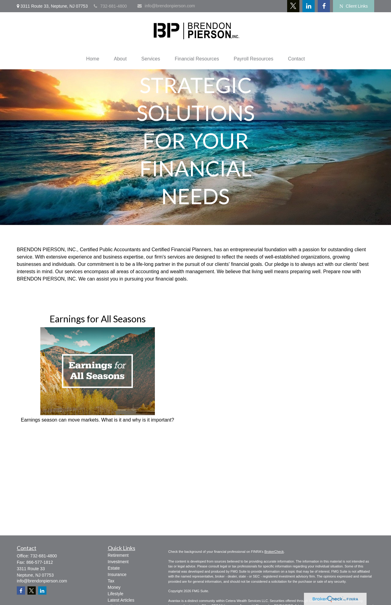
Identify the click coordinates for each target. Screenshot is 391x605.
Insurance (117, 574)
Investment (118, 561)
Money (114, 587)
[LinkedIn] (308, 6)
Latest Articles (121, 600)
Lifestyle (115, 593)
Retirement (118, 555)
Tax (111, 580)
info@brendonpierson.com (166, 5)
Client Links (353, 6)
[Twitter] (293, 6)
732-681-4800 (110, 6)
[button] (93, 59)
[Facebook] (324, 6)
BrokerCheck (274, 551)
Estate (114, 568)
